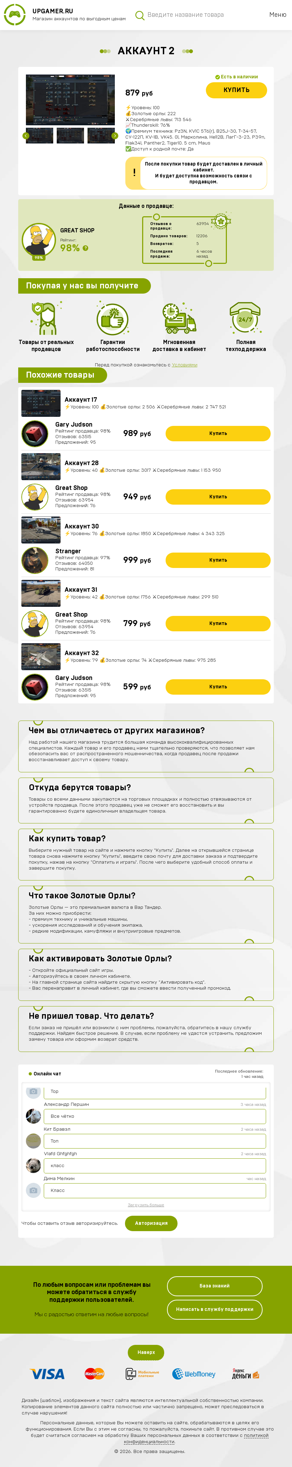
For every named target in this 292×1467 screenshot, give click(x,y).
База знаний (215, 1286)
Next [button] (114, 135)
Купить (236, 90)
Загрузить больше (146, 1205)
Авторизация (151, 1223)
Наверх (146, 1352)
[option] (70, 100)
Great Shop (77, 230)
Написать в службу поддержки (214, 1309)
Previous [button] (25, 135)
